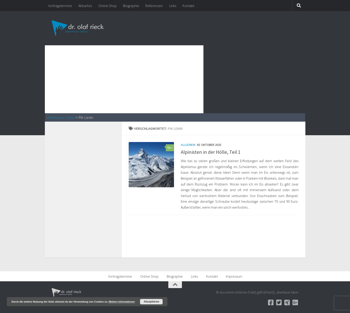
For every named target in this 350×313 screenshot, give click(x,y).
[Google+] (295, 302)
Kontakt (188, 5)
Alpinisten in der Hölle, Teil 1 (210, 152)
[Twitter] (279, 302)
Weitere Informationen (122, 301)
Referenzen (154, 5)
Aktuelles (85, 5)
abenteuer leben (61, 117)
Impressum (234, 276)
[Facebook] (271, 302)
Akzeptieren (151, 301)
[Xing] (287, 302)
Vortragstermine (60, 5)
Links (172, 5)
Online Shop (107, 5)
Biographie (131, 5)
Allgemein (188, 145)
